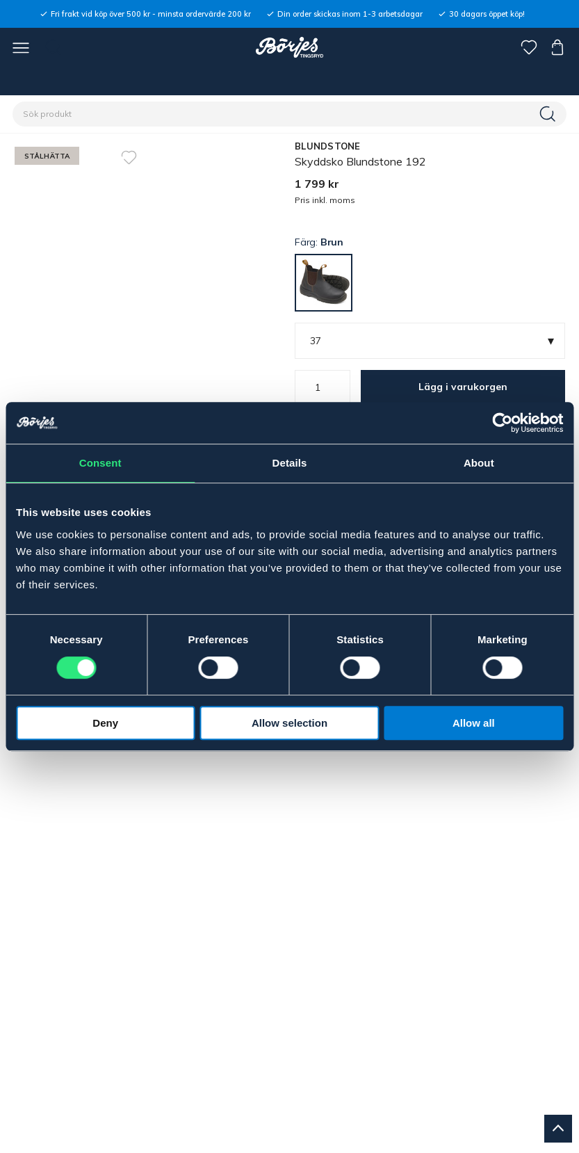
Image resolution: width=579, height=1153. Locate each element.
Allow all (473, 723)
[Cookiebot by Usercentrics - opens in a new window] (502, 422)
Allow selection (289, 723)
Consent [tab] (100, 463)
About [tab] (479, 463)
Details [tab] (289, 463)
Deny (105, 723)
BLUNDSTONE (328, 146)
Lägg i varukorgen (462, 386)
